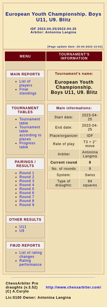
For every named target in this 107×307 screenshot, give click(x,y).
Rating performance (30, 263)
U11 (23, 227)
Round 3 (26, 181)
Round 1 (26, 173)
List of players (26, 83)
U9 (21, 231)
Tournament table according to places (30, 133)
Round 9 (26, 205)
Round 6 (26, 193)
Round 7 (26, 197)
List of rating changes (30, 255)
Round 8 (26, 201)
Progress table (27, 145)
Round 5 (26, 189)
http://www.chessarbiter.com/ (73, 287)
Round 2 (26, 177)
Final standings (28, 91)
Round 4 (26, 185)
